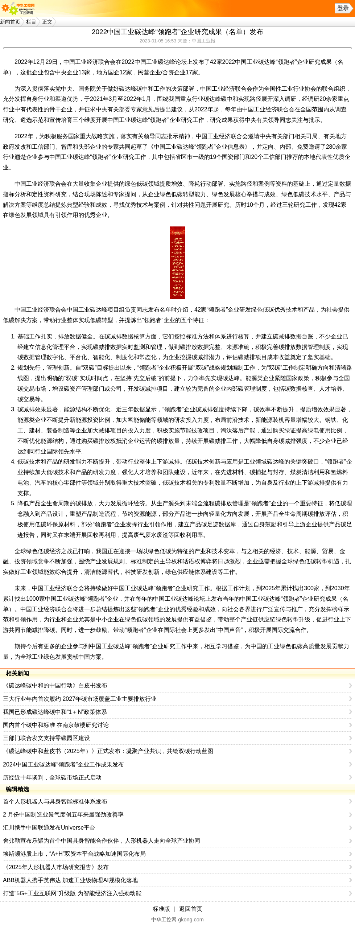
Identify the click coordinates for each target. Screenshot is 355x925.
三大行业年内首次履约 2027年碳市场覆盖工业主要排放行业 (80, 699)
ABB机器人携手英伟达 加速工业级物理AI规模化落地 (70, 880)
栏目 (31, 22)
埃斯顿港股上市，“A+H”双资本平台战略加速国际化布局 (74, 854)
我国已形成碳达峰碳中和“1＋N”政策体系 (55, 712)
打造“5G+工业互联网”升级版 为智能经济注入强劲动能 (72, 893)
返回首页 (190, 909)
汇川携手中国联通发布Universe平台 (49, 828)
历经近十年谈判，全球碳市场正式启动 (52, 777)
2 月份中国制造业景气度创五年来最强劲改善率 (63, 814)
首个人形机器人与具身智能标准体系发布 (55, 801)
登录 (343, 8)
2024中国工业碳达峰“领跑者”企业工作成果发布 (63, 764)
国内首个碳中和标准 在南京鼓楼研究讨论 (56, 725)
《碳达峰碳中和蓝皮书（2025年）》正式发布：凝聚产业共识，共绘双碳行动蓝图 (108, 751)
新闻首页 (10, 22)
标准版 (161, 909)
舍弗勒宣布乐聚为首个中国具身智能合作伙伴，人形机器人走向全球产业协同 (101, 841)
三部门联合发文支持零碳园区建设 (46, 738)
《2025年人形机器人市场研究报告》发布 (56, 867)
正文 (47, 22)
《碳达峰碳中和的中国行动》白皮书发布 (55, 685)
